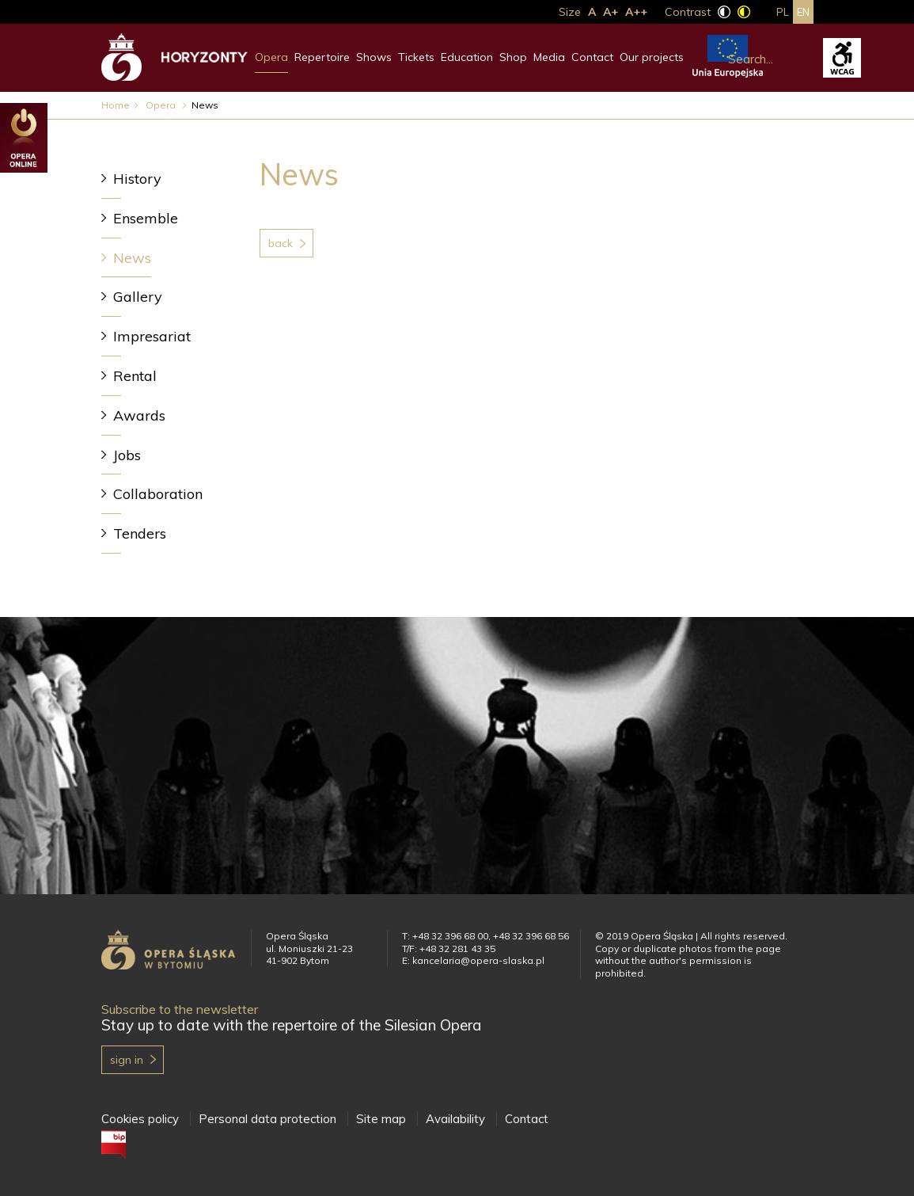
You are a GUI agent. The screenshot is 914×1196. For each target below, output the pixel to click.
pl (782, 12)
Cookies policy (140, 1118)
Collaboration (158, 494)
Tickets (416, 57)
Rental (135, 376)
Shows (374, 57)
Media (549, 57)
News (132, 258)
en (803, 12)
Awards (139, 415)
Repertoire (322, 57)
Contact (592, 57)
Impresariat (152, 336)
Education (467, 57)
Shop (513, 57)
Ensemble (145, 218)
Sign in (126, 1060)
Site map (381, 1118)
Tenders (139, 533)
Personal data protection (267, 1118)
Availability (455, 1118)
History (137, 178)
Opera (271, 57)
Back (280, 243)
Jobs (127, 455)
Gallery (137, 297)
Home (115, 105)
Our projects (652, 57)
